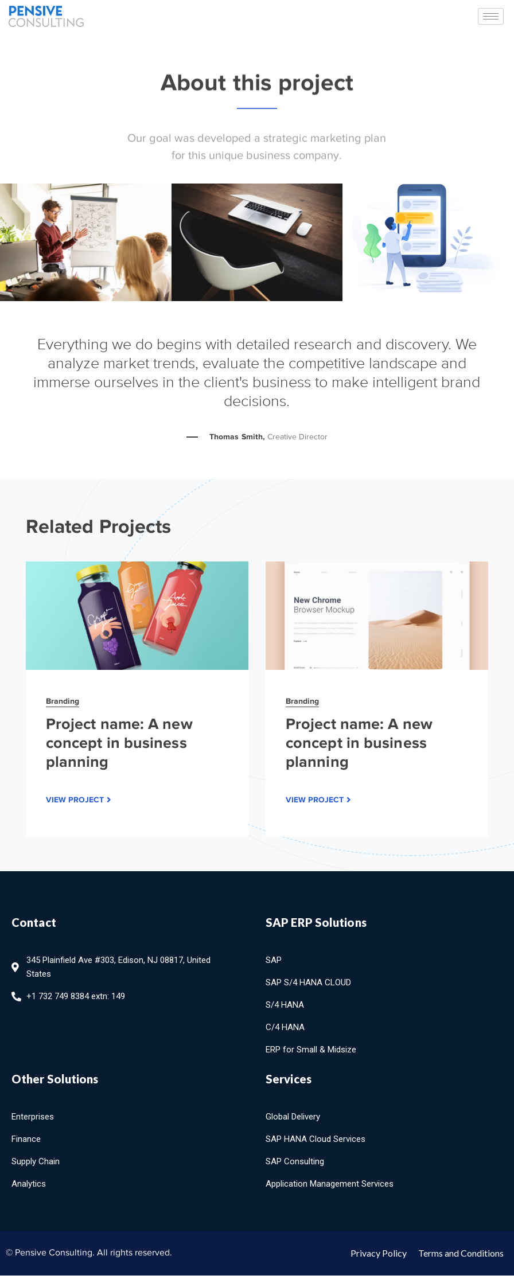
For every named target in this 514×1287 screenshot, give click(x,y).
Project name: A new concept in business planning (119, 742)
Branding (62, 700)
